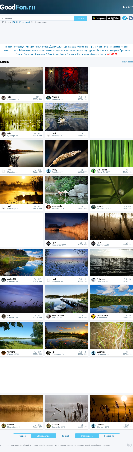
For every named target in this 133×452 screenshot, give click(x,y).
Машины (25, 50)
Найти (81, 18)
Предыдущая (44, 436)
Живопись (72, 47)
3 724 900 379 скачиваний (21, 22)
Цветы (102, 54)
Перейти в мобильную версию (97, 445)
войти (127, 6)
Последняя (109, 436)
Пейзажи (102, 50)
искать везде (127, 62)
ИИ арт (98, 46)
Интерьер (107, 46)
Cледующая (87, 436)
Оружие (91, 50)
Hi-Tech (8, 46)
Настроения (70, 50)
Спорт (56, 54)
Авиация (30, 46)
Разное (19, 53)
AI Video (112, 53)
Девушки (56, 46)
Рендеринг (29, 54)
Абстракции (19, 46)
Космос (116, 46)
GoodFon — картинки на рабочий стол (17, 445)
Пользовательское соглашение (71, 445)
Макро (14, 50)
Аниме (38, 46)
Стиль (63, 53)
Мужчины (50, 50)
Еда (65, 46)
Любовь (7, 50)
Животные (82, 46)
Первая (22, 436)
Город (45, 46)
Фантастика (83, 53)
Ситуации (40, 54)
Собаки (49, 54)
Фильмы (94, 54)
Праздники (114, 50)
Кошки (124, 46)
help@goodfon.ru (50, 445)
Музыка (59, 50)
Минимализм (38, 50)
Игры (91, 46)
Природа (124, 50)
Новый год (82, 50)
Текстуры (71, 54)
